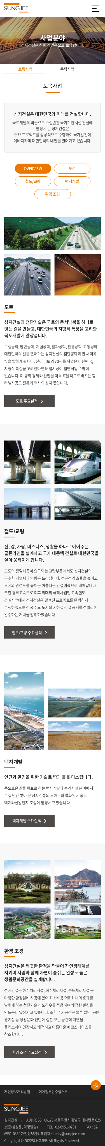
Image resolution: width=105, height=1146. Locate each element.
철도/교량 (33, 181)
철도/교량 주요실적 (29, 632)
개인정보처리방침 (17, 1091)
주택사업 (67, 69)
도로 (72, 168)
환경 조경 (52, 194)
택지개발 (72, 181)
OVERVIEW (33, 168)
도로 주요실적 (29, 400)
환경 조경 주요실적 (29, 1052)
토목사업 (25, 69)
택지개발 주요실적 (29, 820)
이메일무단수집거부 (53, 1091)
